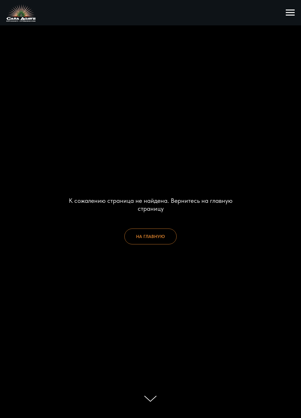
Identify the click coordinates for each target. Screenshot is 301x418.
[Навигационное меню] (290, 13)
